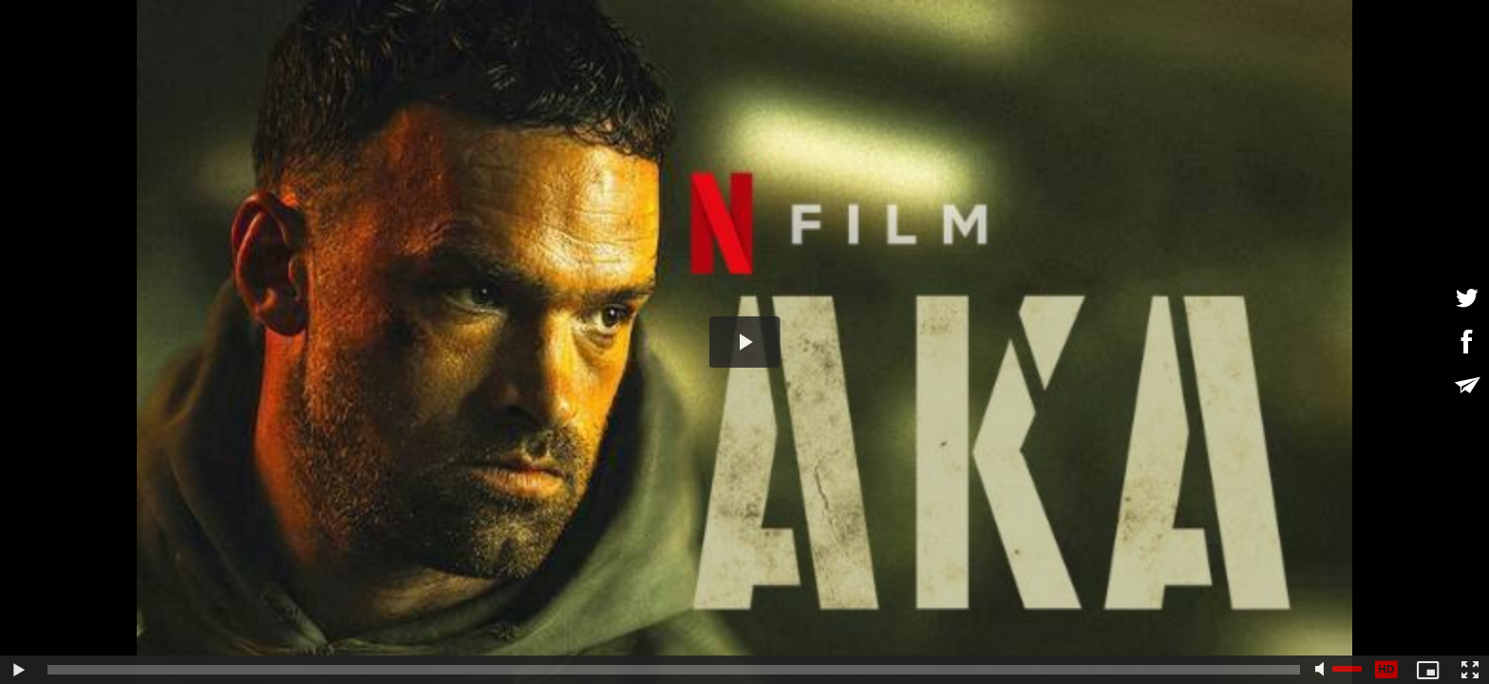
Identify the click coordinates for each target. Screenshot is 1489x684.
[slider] (673, 669)
